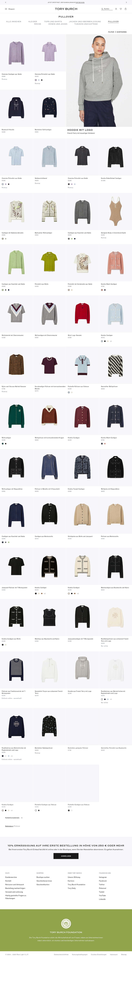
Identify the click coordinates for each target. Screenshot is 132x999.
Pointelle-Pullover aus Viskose (78, 385)
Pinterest (102, 928)
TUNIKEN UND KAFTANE (86, 24)
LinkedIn (102, 939)
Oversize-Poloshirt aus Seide (45, 74)
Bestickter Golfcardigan (43, 129)
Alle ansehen (13, 21)
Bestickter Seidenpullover (44, 747)
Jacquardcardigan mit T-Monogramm (80, 638)
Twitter (102, 924)
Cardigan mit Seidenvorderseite (12, 232)
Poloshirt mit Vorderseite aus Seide (80, 283)
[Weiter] (126, 2)
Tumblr (101, 932)
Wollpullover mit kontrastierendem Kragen (49, 437)
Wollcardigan (6, 437)
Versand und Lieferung (14, 932)
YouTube (102, 935)
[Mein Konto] (116, 9)
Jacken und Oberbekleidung (85, 21)
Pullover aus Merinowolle (109, 535)
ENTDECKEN (80, 2)
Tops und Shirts (53, 21)
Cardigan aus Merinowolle (44, 535)
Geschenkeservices (44, 921)
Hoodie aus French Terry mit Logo (79, 690)
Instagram (103, 917)
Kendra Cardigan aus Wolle (11, 638)
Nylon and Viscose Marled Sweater (14, 385)
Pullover (113, 21)
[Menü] (10, 9)
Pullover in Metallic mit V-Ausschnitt (47, 488)
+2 (111, 340)
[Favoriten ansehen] (120, 9)
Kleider (32, 21)
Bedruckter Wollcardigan (43, 232)
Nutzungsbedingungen (79, 994)
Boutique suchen (43, 917)
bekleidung (9, 866)
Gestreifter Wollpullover (109, 385)
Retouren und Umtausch (14, 924)
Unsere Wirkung (74, 917)
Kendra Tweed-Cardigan (76, 488)
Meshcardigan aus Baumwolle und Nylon (115, 587)
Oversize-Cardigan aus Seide (12, 74)
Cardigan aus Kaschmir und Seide (79, 232)
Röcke (37, 24)
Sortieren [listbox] (122, 32)
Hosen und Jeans (57, 24)
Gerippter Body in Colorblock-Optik (113, 232)
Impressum (114, 994)
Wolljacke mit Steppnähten (110, 488)
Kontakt (8, 921)
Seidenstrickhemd (41, 177)
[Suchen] (107, 9)
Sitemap (124, 994)
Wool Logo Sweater (75, 334)
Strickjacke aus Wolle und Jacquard (80, 535)
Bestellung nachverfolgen (15, 928)
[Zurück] (5, 2)
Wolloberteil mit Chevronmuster (13, 334)
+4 (111, 698)
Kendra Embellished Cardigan (111, 177)
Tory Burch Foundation (76, 924)
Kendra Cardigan (107, 334)
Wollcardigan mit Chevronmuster (46, 334)
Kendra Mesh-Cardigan (109, 283)
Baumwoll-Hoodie (8, 129)
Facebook (103, 921)
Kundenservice (11, 917)
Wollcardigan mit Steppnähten (12, 488)
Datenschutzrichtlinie (61, 994)
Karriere (71, 921)
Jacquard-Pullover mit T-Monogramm (14, 587)
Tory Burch (66, 9)
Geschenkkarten (43, 924)
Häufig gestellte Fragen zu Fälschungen (15, 936)
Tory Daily (72, 928)
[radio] (35, 80)
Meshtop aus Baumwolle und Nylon (47, 638)
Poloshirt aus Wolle (41, 283)
